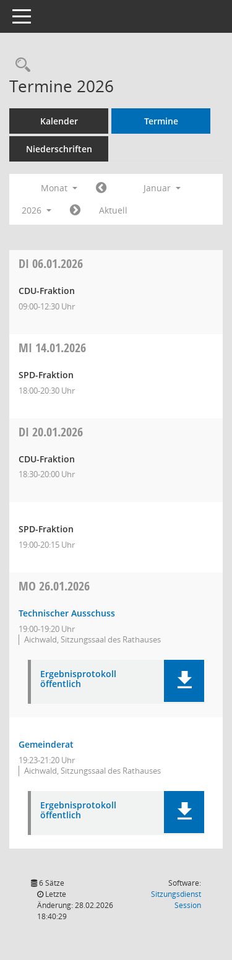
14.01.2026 (52, 347)
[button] (184, 681)
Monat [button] (59, 188)
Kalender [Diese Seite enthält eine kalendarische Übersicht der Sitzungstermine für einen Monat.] (59, 121)
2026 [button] (36, 210)
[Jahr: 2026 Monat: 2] (75, 210)
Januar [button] (162, 188)
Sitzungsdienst (176, 899)
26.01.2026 (54, 585)
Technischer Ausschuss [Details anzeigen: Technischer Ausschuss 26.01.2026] (67, 613)
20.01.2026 (51, 431)
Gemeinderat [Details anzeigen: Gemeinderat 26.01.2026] (46, 744)
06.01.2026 (51, 263)
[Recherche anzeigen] (19, 65)
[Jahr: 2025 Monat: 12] (101, 188)
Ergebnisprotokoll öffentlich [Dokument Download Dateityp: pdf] (78, 679)
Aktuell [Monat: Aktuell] (113, 210)
